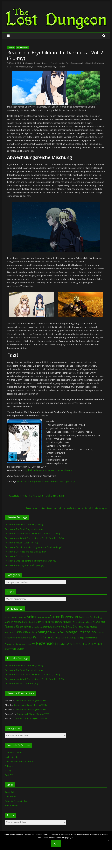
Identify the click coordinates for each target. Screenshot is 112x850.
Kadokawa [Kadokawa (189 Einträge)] (54, 626)
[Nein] (108, 840)
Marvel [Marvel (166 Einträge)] (100, 632)
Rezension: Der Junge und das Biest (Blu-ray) (26, 551)
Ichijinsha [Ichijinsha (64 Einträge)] (35, 627)
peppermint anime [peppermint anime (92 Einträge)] (88, 637)
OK (56, 843)
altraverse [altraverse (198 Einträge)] (20, 617)
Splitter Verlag (11, 805)
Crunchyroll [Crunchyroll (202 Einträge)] (65, 621)
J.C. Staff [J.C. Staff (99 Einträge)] (44, 626)
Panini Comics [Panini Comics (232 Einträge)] (51, 637)
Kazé (29, 67)
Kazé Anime (37, 67)
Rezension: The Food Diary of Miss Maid (24, 529)
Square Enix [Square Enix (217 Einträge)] (95, 644)
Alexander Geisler (32, 63)
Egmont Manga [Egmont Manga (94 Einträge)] (80, 622)
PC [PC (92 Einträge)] (78, 637)
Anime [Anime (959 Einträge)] (32, 616)
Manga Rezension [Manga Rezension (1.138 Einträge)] (80, 632)
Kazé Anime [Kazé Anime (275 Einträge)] (75, 626)
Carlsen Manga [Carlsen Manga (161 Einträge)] (13, 621)
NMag (8, 770)
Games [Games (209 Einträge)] (101, 621)
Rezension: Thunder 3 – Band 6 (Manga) (24, 524)
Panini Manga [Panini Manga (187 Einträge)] (68, 637)
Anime (11, 47)
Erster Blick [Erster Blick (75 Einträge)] (92, 622)
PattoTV (9, 775)
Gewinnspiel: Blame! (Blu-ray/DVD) (32, 700)
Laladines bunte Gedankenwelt (19, 761)
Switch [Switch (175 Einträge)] (20, 648)
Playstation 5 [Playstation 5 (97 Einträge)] (11, 644)
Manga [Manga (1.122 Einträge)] (43, 632)
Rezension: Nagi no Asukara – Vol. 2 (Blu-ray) (34, 495)
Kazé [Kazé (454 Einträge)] (63, 626)
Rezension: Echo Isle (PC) (17, 556)
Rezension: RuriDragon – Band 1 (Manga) (24, 565)
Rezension (60, 67)
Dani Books (10, 796)
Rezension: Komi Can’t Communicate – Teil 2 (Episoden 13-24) (34, 538)
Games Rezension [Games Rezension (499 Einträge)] (18, 626)
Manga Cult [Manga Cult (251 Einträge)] (57, 632)
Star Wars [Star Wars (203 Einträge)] (10, 648)
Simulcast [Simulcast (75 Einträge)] (83, 644)
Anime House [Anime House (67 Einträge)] (43, 617)
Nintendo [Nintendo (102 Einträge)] (9, 637)
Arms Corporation (73, 63)
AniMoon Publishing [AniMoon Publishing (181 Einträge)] (90, 617)
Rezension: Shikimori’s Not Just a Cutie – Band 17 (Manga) (32, 533)
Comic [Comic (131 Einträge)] (25, 621)
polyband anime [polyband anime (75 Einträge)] (24, 644)
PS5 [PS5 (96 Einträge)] (33, 644)
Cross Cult (10, 792)
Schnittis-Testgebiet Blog (17, 801)
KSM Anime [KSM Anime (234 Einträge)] (30, 632)
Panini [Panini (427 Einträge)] (37, 637)
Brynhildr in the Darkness (92, 63)
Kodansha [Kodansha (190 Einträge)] (10, 632)
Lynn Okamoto (49, 67)
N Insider (9, 766)
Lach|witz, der (12, 757)
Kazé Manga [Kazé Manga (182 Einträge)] (90, 626)
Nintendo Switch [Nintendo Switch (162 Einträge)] (23, 637)
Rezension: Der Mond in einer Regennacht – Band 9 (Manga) (33, 547)
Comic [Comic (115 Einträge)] (32, 622)
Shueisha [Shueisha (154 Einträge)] (73, 644)
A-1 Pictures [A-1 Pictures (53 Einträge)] (9, 617)
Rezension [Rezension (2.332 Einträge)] (46, 643)
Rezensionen (22, 47)
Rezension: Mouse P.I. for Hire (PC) (21, 542)
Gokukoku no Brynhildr (16, 67)
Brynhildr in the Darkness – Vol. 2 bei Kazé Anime (48, 470)
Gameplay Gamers (13, 752)
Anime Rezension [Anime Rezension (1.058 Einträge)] (63, 616)
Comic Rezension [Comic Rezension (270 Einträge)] (47, 621)
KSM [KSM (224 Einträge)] (19, 632)
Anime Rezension (58, 63)
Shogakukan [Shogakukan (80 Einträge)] (62, 644)
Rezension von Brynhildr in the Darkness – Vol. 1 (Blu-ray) (46, 481)
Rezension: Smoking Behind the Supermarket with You (30, 560)
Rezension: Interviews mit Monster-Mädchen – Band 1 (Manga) (66, 508)
